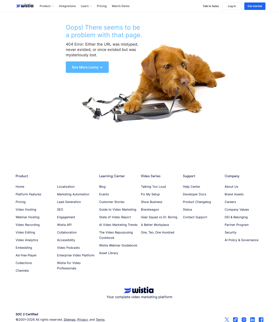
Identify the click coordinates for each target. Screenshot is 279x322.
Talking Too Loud (153, 186)
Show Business (151, 202)
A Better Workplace (155, 225)
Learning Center (112, 176)
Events (104, 194)
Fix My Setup (150, 194)
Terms (100, 319)
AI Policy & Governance (241, 240)
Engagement (66, 217)
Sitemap (70, 319)
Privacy (82, 319)
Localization (66, 186)
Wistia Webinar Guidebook (118, 245)
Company (232, 176)
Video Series (150, 176)
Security (230, 232)
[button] (46, 6)
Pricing (102, 6)
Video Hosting (26, 209)
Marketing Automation (73, 194)
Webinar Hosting (27, 217)
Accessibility (66, 240)
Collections (24, 263)
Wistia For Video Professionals (69, 265)
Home (20, 186)
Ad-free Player (26, 255)
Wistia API (64, 225)
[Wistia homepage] (24, 6)
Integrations (67, 6)
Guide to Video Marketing (117, 209)
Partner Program (237, 225)
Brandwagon (150, 209)
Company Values (237, 209)
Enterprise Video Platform (75, 255)
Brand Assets (234, 194)
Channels (22, 270)
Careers (230, 202)
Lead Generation (69, 202)
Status (187, 209)
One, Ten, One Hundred (157, 232)
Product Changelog (197, 202)
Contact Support (195, 217)
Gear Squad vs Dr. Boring (159, 217)
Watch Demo (120, 6)
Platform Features (28, 194)
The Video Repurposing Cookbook (116, 235)
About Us (231, 186)
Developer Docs (194, 194)
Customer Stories (111, 202)
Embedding (24, 248)
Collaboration (67, 232)
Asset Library (108, 253)
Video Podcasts (68, 248)
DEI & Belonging (236, 217)
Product (22, 176)
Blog (102, 186)
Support (189, 176)
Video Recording (28, 225)
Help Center (191, 186)
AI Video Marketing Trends (118, 225)
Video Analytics (27, 240)
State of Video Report (115, 217)
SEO (60, 209)
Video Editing (25, 232)
